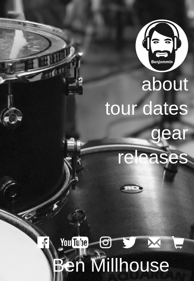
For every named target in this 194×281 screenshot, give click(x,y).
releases (153, 157)
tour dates (146, 108)
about (164, 84)
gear (169, 133)
